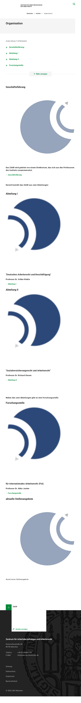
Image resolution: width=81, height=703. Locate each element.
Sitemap (9, 666)
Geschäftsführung (16, 47)
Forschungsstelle (16, 65)
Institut (38, 13)
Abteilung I (13, 53)
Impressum (10, 676)
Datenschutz (10, 671)
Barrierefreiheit (11, 681)
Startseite (30, 13)
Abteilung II (14, 59)
